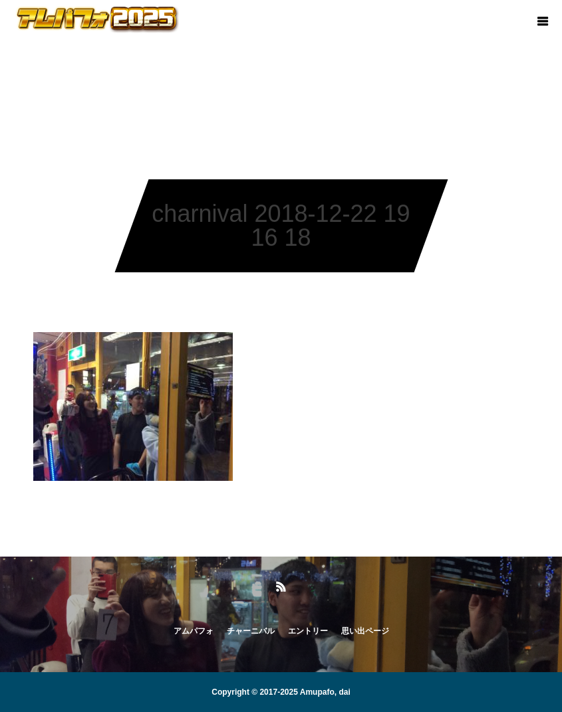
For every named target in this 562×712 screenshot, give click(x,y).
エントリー (308, 631)
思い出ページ (365, 631)
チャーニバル (251, 631)
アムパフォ (193, 631)
